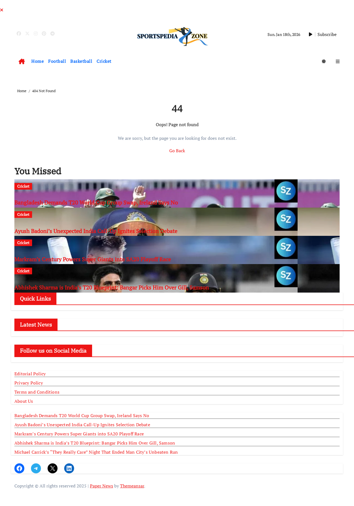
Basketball (81, 61)
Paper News (101, 486)
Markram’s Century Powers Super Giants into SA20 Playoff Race (92, 259)
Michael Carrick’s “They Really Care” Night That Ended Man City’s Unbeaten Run (96, 452)
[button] (338, 61)
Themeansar (132, 486)
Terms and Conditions (36, 392)
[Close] (1, 10)
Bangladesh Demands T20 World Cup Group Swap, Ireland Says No (96, 202)
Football (57, 61)
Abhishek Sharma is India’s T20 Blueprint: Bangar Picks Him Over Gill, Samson (111, 287)
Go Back (177, 151)
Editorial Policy (30, 374)
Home (37, 61)
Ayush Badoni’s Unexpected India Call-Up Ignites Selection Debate (95, 231)
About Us (23, 401)
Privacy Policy (28, 383)
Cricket (104, 61)
